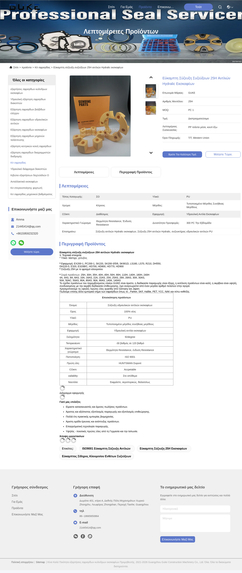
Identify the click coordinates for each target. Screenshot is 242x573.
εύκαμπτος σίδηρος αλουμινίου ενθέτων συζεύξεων (96, 456)
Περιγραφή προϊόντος (135, 172)
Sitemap (40, 562)
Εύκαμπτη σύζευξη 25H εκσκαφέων (163, 448)
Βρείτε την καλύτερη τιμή (185, 154)
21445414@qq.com (28, 226)
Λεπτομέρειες (84, 172)
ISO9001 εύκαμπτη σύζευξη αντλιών (106, 448)
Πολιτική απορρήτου (22, 562)
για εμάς (127, 7)
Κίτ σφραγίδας (42, 67)
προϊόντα (145, 7)
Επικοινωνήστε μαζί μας (166, 7)
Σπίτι (111, 7)
